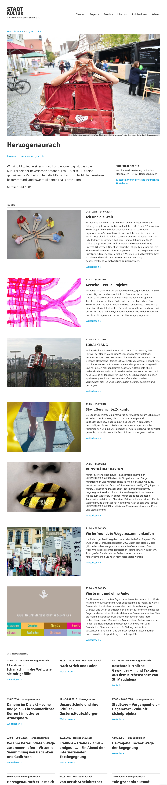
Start (9, 31)
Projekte (94, 14)
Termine (108, 14)
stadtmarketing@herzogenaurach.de (139, 179)
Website (123, 183)
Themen (80, 14)
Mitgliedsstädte (33, 31)
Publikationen (139, 14)
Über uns (122, 14)
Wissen (156, 14)
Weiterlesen (92, 266)
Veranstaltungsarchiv (32, 156)
